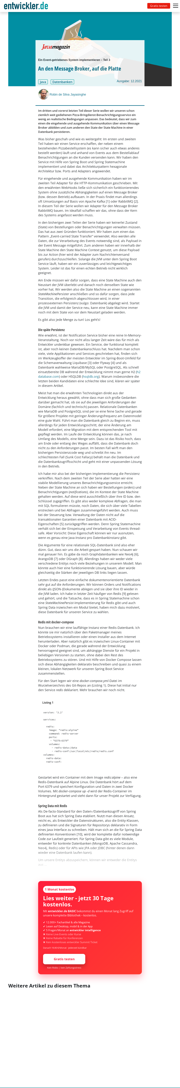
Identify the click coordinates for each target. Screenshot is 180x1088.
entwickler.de (26, 6)
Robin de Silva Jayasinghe (68, 94)
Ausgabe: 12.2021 (129, 81)
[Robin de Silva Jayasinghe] (44, 94)
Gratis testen (158, 6)
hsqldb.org (91, 376)
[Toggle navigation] (26, 6)
